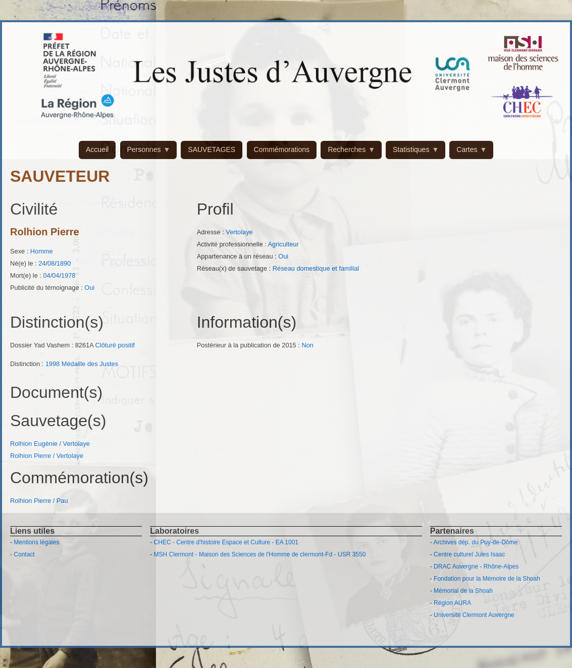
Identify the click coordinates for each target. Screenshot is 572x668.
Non (307, 345)
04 (46, 275)
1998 (52, 364)
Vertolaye (239, 232)
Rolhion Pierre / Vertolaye (46, 455)
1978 (68, 275)
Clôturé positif (115, 345)
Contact (24, 554)
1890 (64, 263)
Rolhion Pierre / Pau (39, 500)
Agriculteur (283, 244)
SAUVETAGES (211, 149)
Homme (41, 251)
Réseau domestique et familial (316, 268)
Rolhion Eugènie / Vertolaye (50, 443)
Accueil (97, 149)
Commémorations (281, 149)
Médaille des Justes (90, 364)
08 (51, 263)
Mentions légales (36, 542)
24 (41, 263)
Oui (89, 287)
